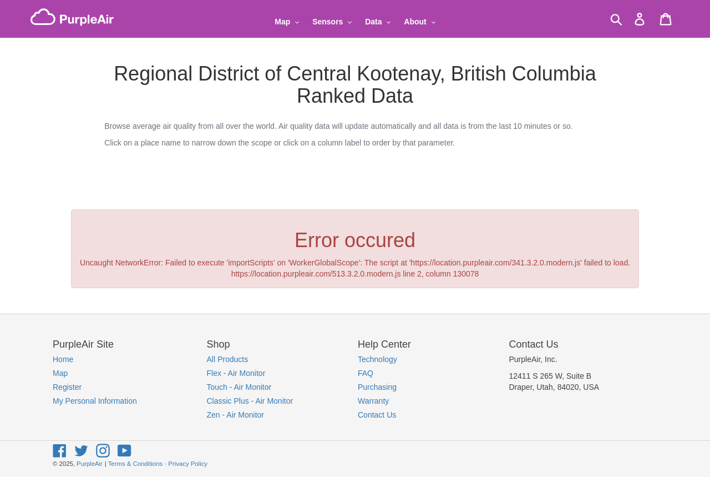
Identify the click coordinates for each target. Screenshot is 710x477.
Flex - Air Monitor (236, 373)
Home (63, 359)
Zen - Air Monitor (235, 414)
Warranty (373, 400)
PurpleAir (90, 463)
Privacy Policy (187, 463)
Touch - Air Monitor (239, 387)
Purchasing (377, 387)
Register (67, 387)
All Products (227, 359)
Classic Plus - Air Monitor (250, 400)
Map (60, 373)
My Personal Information (95, 400)
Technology (377, 359)
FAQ (365, 373)
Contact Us (377, 414)
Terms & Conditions (135, 463)
